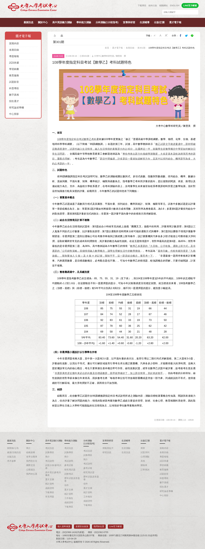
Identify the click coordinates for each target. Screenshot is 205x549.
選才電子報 (175, 22)
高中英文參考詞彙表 (53, 473)
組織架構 (30, 452)
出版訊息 (11, 456)
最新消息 (11, 440)
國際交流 (30, 465)
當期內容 (14, 43)
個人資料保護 (64, 525)
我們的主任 (31, 461)
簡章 (143, 448)
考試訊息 (49, 448)
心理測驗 (145, 456)
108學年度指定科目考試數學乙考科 (76, 139)
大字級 (166, 35)
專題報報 (14, 56)
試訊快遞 (14, 62)
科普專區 (14, 88)
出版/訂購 (159, 22)
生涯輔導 (144, 22)
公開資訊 (30, 469)
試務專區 (49, 452)
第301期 (141, 48)
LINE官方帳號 (190, 5)
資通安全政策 (82, 525)
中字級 (160, 35)
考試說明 (49, 461)
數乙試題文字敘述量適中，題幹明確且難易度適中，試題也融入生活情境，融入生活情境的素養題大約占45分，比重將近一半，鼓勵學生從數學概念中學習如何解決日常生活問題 (124, 149)
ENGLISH (174, 5)
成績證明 (49, 488)
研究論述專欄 (16, 107)
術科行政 (152, 5)
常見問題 (49, 496)
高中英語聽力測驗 (62, 22)
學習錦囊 (14, 69)
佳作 (66, 485)
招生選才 (14, 101)
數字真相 (14, 94)
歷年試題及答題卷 (72, 479)
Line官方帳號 (115, 525)
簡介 (28, 448)
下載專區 (142, 5)
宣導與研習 (129, 22)
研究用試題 (69, 469)
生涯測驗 (126, 448)
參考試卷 (68, 465)
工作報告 (68, 498)
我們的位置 (31, 474)
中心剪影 (14, 114)
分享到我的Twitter (186, 35)
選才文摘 (49, 479)
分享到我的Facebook (180, 35)
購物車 (144, 465)
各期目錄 (14, 50)
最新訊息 (28, 22)
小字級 (154, 35)
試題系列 (145, 452)
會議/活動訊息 (14, 452)
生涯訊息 (126, 452)
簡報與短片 (108, 448)
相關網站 (163, 5)
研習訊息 (107, 452)
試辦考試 (68, 474)
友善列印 (61, 35)
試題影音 (14, 82)
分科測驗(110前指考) (107, 22)
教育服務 (14, 75)
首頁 (107, 48)
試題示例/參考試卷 (53, 466)
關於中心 (43, 22)
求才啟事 (11, 461)
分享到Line (192, 35)
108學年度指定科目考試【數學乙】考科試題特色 (171, 48)
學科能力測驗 (83, 22)
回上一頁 (54, 35)
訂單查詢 (145, 469)
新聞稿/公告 (13, 448)
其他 (143, 461)
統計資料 (49, 483)
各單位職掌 (31, 456)
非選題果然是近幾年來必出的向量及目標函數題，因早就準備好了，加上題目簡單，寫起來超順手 (109, 373)
